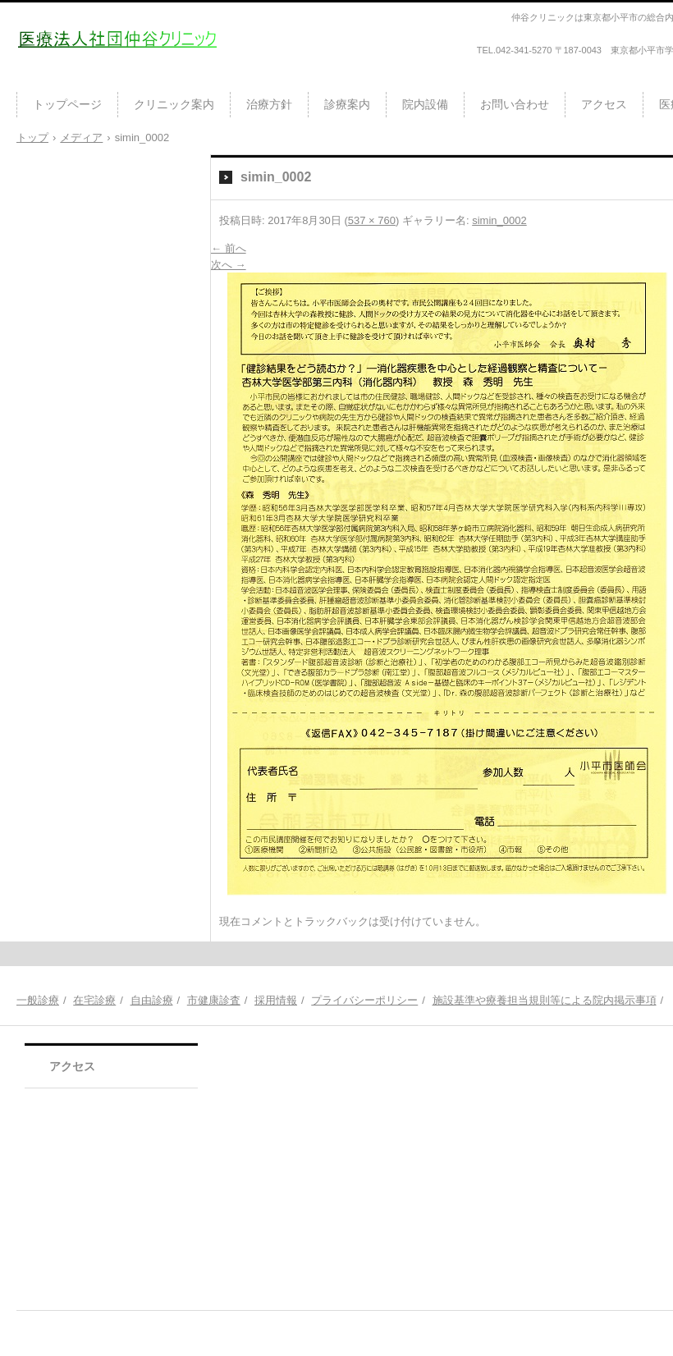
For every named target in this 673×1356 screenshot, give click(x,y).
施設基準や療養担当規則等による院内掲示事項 (545, 1000)
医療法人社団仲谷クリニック (112, 77)
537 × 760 (372, 220)
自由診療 (151, 1000)
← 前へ (228, 248)
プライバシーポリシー (364, 1000)
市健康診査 (213, 1000)
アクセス (604, 104)
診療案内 (347, 104)
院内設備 (425, 104)
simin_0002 (499, 220)
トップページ (67, 104)
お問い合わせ (514, 104)
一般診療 (37, 1000)
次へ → (228, 265)
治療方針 (269, 104)
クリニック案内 (174, 104)
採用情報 (275, 1000)
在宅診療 (94, 1000)
